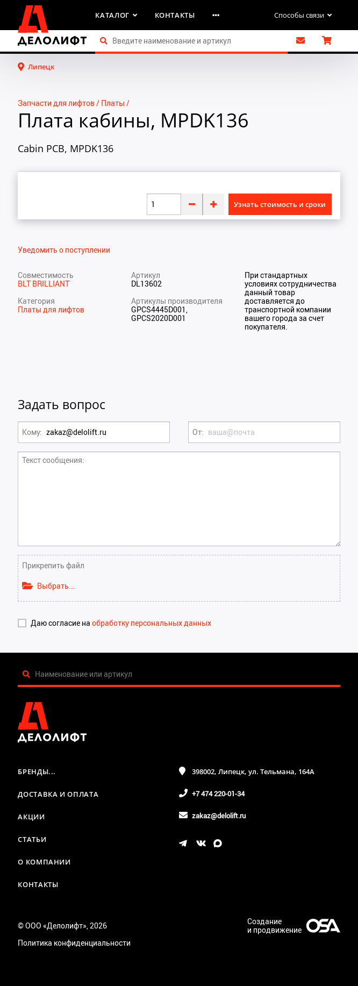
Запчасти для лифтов (56, 103)
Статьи (32, 839)
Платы (113, 103)
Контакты (175, 15)
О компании (44, 862)
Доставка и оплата (58, 794)
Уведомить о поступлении (64, 250)
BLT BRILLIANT (43, 283)
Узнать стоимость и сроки (280, 204)
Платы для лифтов (51, 309)
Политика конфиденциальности (74, 943)
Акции (31, 816)
